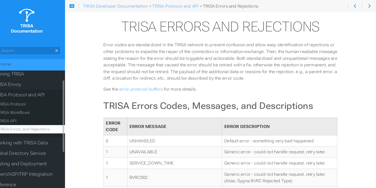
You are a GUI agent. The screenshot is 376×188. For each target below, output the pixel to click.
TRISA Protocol (22, 104)
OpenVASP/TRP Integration (33, 174)
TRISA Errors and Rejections (34, 129)
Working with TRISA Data (31, 142)
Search (4, 46)
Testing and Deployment (30, 163)
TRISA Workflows (24, 112)
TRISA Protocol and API (29, 94)
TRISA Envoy (18, 84)
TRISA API (17, 121)
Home (12, 64)
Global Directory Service (30, 153)
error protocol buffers (147, 89)
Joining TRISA (19, 74)
